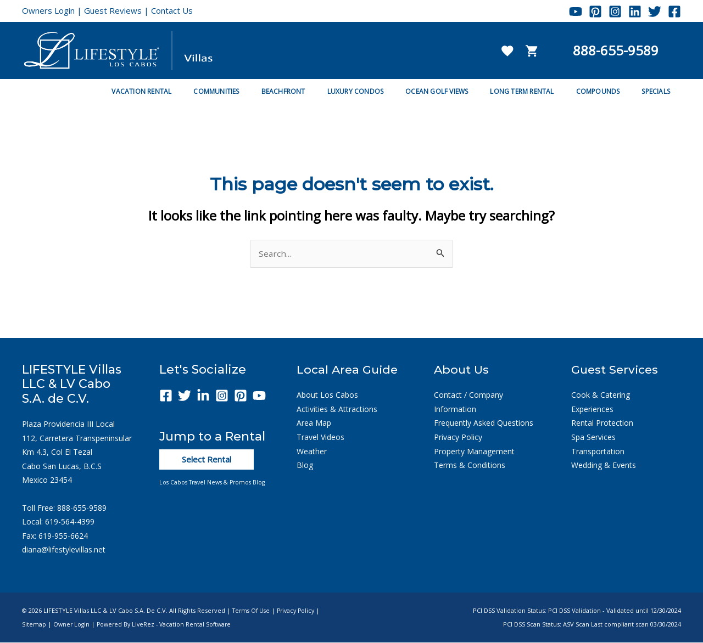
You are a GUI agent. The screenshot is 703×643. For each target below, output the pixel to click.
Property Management (474, 452)
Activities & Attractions (337, 409)
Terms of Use (252, 611)
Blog (305, 465)
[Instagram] (615, 11)
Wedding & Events (603, 465)
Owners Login (48, 10)
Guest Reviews (113, 10)
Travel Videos (320, 437)
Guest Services (616, 370)
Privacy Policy (458, 437)
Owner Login (72, 625)
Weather (312, 452)
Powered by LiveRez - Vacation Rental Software (168, 625)
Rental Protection (602, 424)
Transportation (597, 452)
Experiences (592, 409)
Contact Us (172, 10)
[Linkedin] (634, 11)
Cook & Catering (600, 395)
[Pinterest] (595, 11)
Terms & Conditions (469, 465)
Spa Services (593, 437)
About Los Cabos (327, 395)
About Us (462, 370)
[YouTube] (575, 11)
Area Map (314, 424)
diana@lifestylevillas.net (63, 550)
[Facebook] (674, 11)
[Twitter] (654, 11)
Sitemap (34, 625)
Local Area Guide (349, 370)
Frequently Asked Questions (483, 424)
